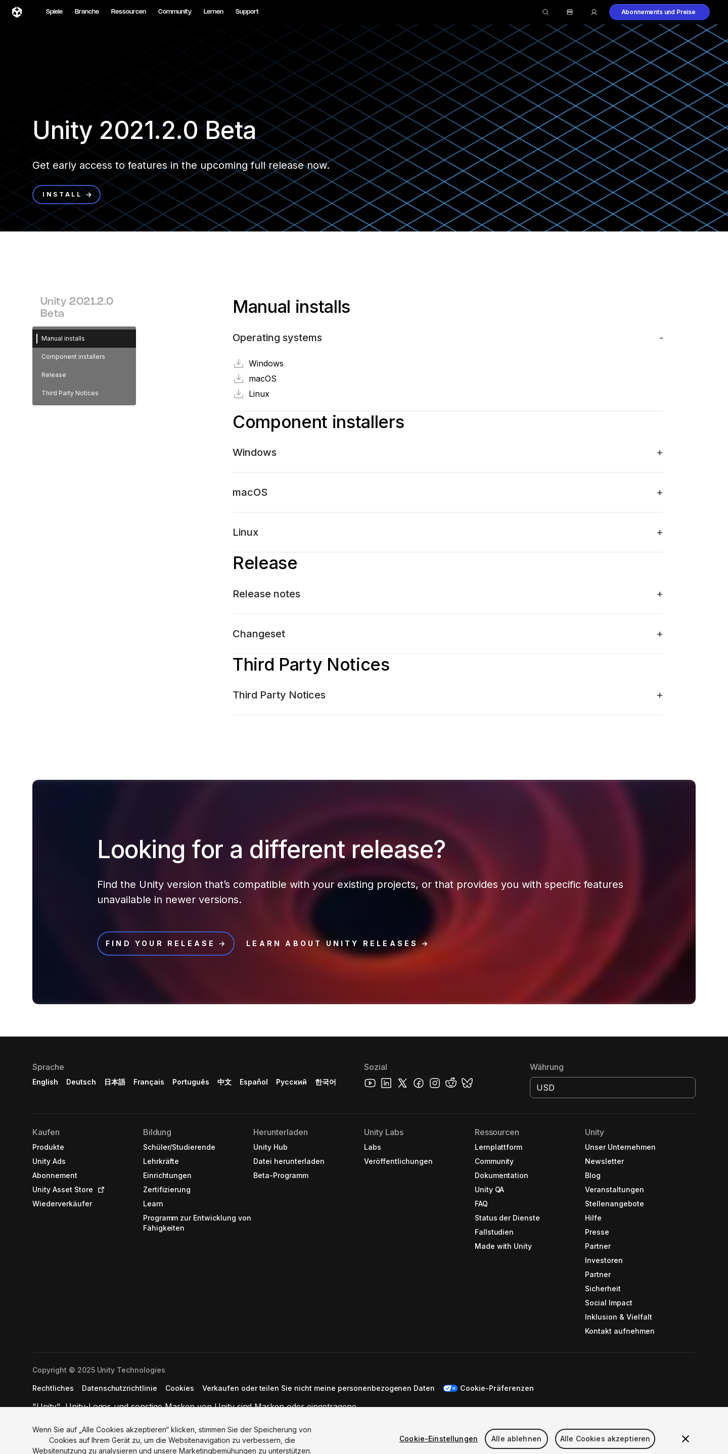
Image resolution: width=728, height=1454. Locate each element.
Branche (87, 12)
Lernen (213, 12)
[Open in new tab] (99, 1190)
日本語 (114, 1081)
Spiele (54, 12)
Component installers (73, 356)
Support (247, 12)
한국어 (325, 1081)
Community (175, 12)
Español (254, 1081)
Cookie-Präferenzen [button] (497, 1388)
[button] (659, 12)
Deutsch (81, 1081)
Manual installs (63, 338)
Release (53, 375)
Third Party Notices (70, 393)
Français (149, 1081)
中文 (224, 1081)
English (45, 1081)
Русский (291, 1081)
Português (190, 1081)
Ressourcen (128, 12)
